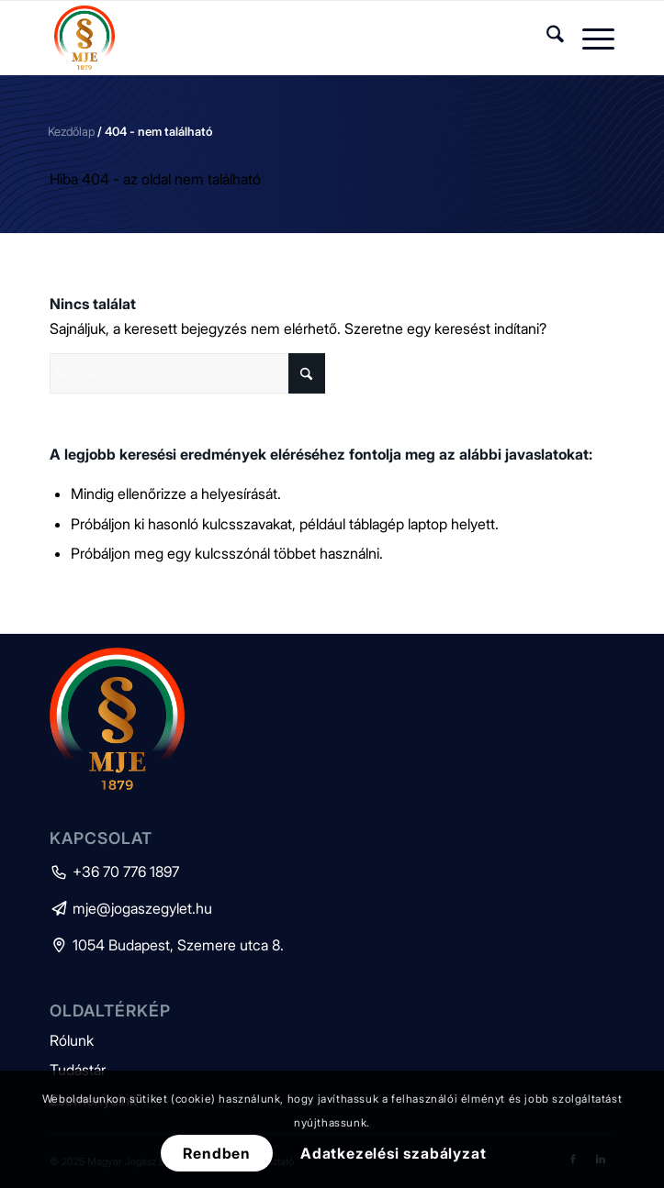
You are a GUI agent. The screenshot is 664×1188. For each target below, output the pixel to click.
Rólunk (72, 1040)
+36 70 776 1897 (114, 871)
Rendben (217, 1153)
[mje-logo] (275, 37)
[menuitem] (546, 37)
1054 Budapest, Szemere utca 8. (167, 945)
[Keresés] (546, 37)
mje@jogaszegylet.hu (131, 908)
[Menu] (589, 37)
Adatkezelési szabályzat (393, 1153)
